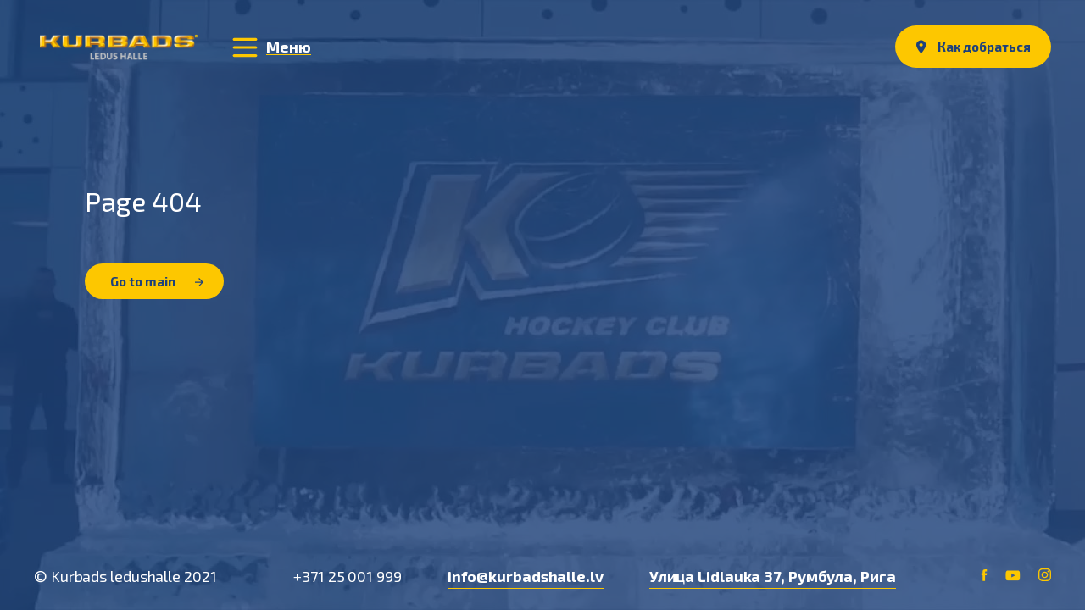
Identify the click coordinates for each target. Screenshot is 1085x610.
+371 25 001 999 (347, 576)
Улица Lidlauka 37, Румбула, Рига (772, 576)
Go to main (156, 281)
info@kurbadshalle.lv (526, 576)
